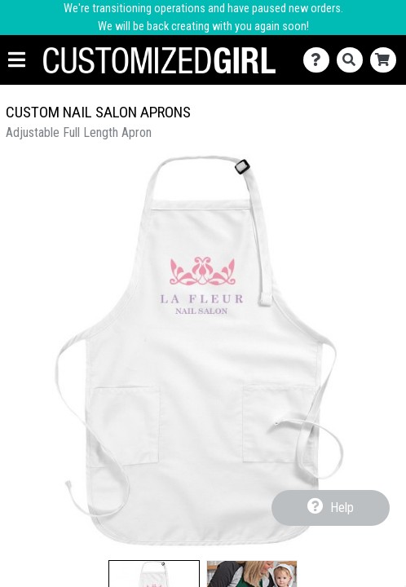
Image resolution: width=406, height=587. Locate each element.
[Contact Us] (320, 60)
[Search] (353, 60)
